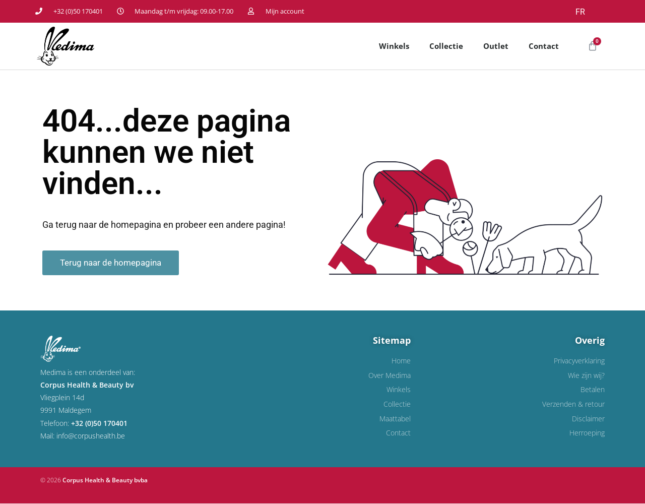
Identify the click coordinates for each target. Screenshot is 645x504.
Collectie (446, 46)
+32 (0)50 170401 (99, 423)
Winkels (394, 46)
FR (580, 12)
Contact (544, 46)
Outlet (495, 46)
